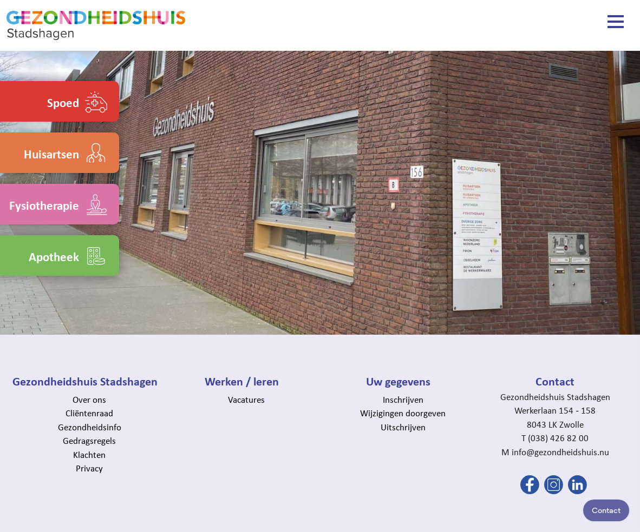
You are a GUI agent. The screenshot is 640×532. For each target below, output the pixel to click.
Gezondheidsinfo (89, 427)
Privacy (89, 468)
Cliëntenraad (89, 413)
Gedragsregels (89, 441)
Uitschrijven (403, 427)
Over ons (89, 399)
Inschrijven (403, 399)
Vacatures (246, 399)
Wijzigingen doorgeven (403, 413)
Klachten (89, 455)
